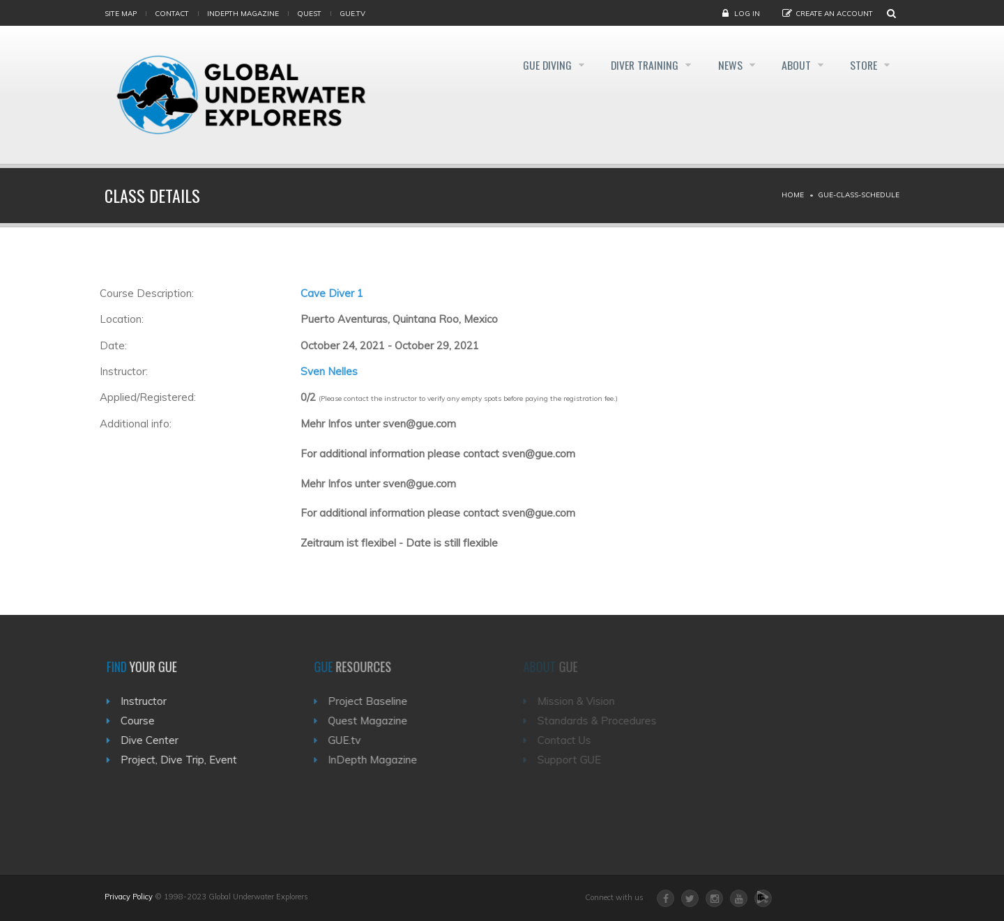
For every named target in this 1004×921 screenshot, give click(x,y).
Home (793, 194)
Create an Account (834, 13)
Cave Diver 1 (332, 293)
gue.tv (352, 13)
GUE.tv (351, 740)
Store (864, 65)
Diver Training (634, 65)
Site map (121, 13)
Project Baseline (375, 701)
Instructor (149, 701)
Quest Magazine (375, 720)
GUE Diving (531, 65)
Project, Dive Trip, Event (184, 759)
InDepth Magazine (243, 13)
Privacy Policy (129, 896)
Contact (172, 13)
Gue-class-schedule (858, 194)
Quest (309, 13)
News (723, 65)
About (793, 65)
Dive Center (154, 740)
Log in (747, 13)
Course (143, 720)
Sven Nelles (329, 371)
